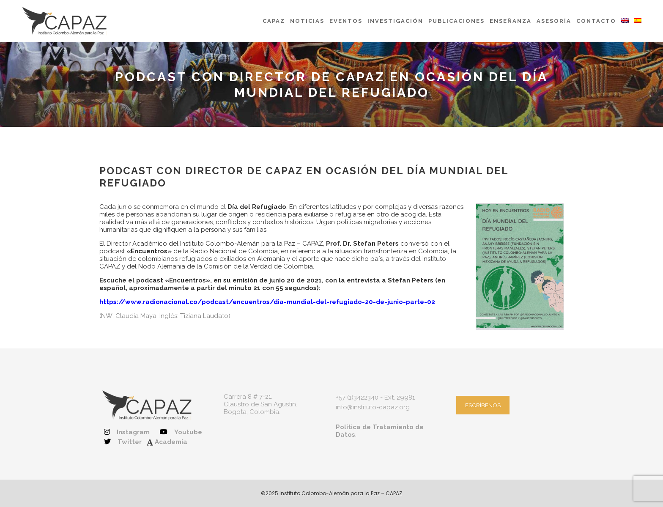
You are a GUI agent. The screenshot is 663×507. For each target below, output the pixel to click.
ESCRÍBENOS (483, 405)
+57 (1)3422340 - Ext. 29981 (375, 397)
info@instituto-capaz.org (373, 407)
